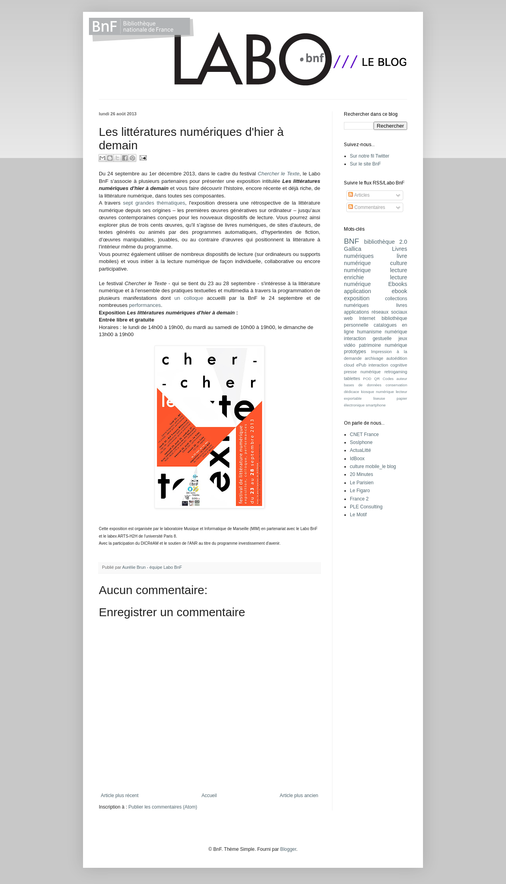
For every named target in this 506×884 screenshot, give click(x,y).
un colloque (188, 298)
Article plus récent (119, 795)
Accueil (209, 795)
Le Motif (358, 514)
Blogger (288, 849)
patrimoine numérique (383, 345)
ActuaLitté (360, 450)
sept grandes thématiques (154, 203)
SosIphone (361, 442)
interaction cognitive (387, 365)
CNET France (364, 434)
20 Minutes (361, 474)
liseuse (379, 398)
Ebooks (397, 284)
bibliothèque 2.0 (385, 242)
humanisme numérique (382, 332)
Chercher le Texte (278, 174)
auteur (401, 378)
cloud (349, 365)
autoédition (396, 358)
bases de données (362, 385)
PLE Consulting (366, 507)
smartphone (376, 405)
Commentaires (366, 207)
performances (145, 305)
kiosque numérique (377, 391)
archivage (374, 358)
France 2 (359, 499)
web (348, 318)
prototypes (355, 351)
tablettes (352, 378)
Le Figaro (360, 490)
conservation (396, 385)
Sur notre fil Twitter (369, 156)
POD (367, 378)
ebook (399, 291)
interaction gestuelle (368, 338)
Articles (359, 195)
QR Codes (383, 378)
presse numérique (362, 371)
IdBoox (357, 458)
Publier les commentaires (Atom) (162, 807)
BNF (351, 241)
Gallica (352, 249)
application (357, 291)
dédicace (351, 391)
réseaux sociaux (389, 312)
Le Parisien (362, 482)
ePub (361, 365)
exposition (357, 298)
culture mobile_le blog (373, 466)
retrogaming (395, 371)
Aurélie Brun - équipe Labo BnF (152, 567)
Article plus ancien (299, 795)
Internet (367, 318)
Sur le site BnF (365, 164)
